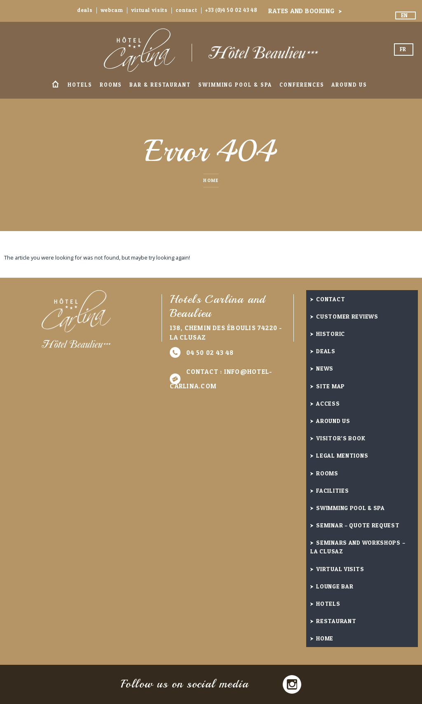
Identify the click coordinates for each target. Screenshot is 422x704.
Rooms (111, 85)
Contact (186, 10)
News (324, 368)
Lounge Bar (334, 586)
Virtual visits (149, 10)
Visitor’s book (340, 438)
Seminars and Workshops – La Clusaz (357, 547)
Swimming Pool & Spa (235, 85)
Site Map (330, 386)
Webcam (112, 10)
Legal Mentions (342, 455)
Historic (330, 333)
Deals (84, 10)
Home (55, 85)
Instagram (292, 684)
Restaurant (336, 620)
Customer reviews (347, 316)
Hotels (80, 85)
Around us (349, 85)
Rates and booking (301, 11)
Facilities (332, 490)
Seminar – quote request (357, 525)
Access (328, 403)
